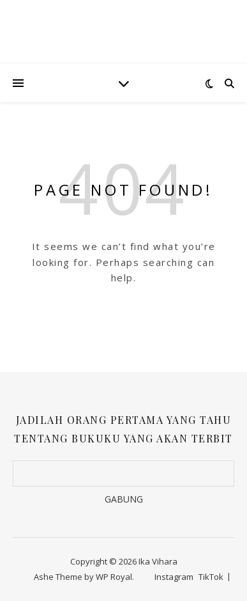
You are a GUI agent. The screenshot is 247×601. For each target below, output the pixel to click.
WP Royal (114, 576)
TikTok (210, 576)
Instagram (173, 576)
